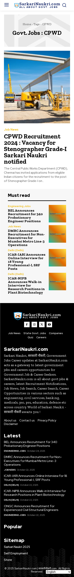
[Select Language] (58, 572)
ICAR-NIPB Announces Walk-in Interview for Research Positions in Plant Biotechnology (26, 285)
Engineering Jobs (19, 206)
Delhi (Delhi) (16, 250)
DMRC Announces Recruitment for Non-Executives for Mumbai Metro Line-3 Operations (26, 238)
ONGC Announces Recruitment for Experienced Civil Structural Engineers (31, 508)
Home (27, 24)
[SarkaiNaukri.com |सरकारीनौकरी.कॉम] (37, 5)
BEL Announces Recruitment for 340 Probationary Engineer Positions (25, 215)
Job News (11, 129)
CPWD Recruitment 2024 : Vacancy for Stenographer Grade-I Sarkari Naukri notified (35, 149)
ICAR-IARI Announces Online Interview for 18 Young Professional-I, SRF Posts (35, 478)
